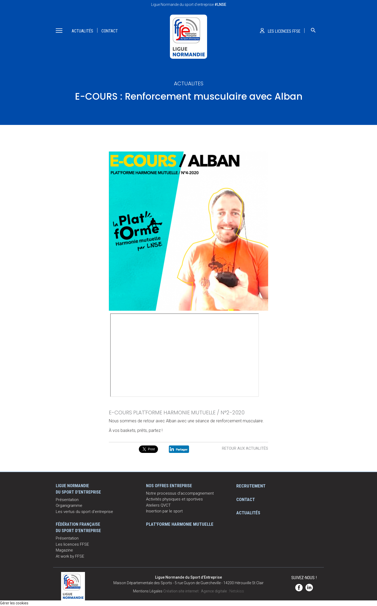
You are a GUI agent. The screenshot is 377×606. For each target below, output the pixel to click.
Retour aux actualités (245, 448)
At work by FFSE (70, 556)
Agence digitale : (215, 591)
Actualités (82, 30)
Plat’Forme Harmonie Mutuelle (179, 524)
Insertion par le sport (164, 511)
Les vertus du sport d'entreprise (84, 511)
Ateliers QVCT (158, 505)
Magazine (64, 550)
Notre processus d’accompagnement (180, 493)
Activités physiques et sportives (174, 499)
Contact (109, 30)
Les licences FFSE (72, 544)
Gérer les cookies (14, 603)
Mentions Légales (147, 591)
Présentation (67, 499)
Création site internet (181, 591)
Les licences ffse (284, 31)
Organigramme (69, 505)
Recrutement (250, 486)
